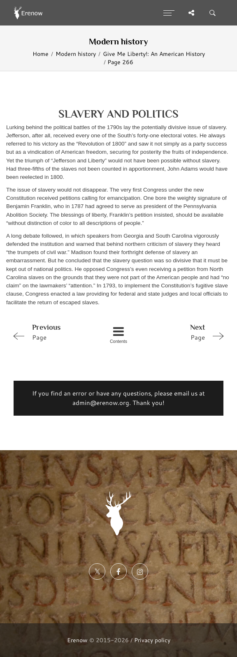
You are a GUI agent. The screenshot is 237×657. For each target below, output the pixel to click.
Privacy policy (152, 640)
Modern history (76, 54)
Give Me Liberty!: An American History (154, 54)
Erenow (77, 640)
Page (51, 332)
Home (41, 54)
